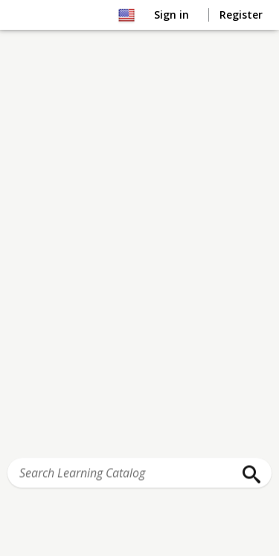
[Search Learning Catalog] (139, 473)
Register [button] (241, 14)
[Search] (248, 475)
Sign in (173, 14)
